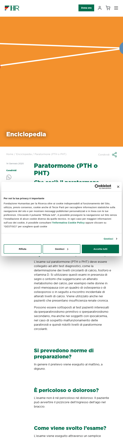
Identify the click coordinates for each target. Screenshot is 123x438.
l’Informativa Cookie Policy (68, 222)
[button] (107, 154)
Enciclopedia (24, 154)
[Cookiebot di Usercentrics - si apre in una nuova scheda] (97, 186)
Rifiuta (22, 248)
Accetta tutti (100, 248)
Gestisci (108, 238)
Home (9, 154)
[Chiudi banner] (118, 187)
